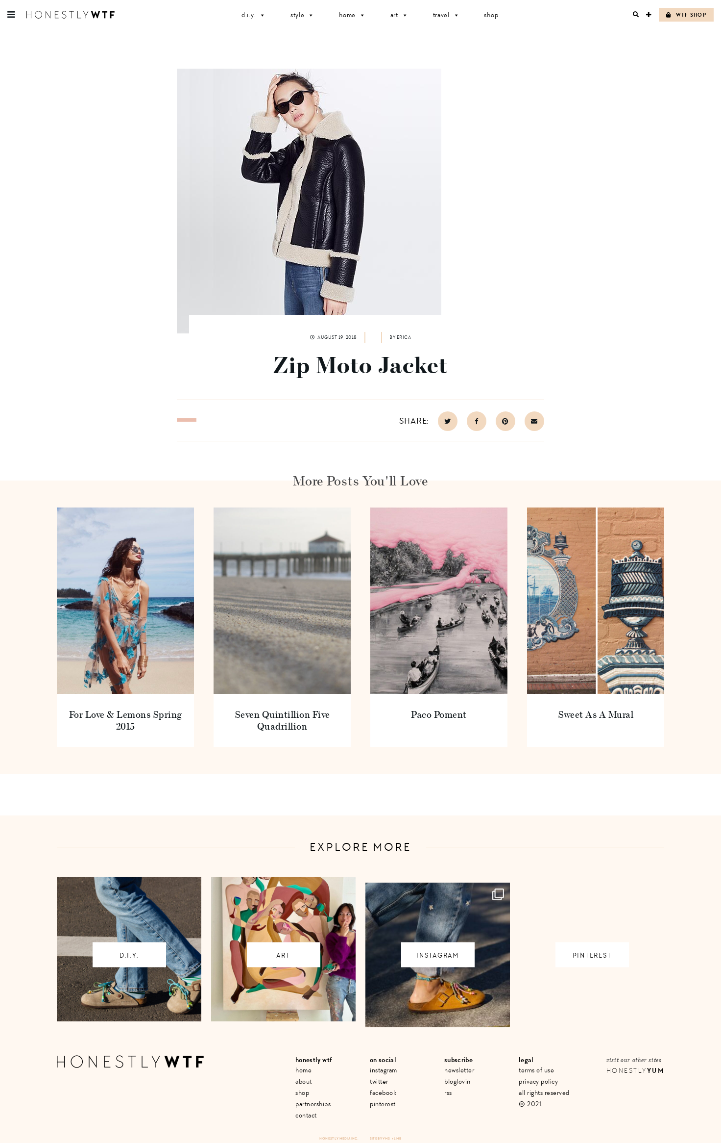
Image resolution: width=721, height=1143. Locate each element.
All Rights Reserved (544, 1093)
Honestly (635, 1071)
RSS (448, 1093)
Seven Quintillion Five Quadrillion (282, 720)
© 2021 (530, 1104)
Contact (306, 1115)
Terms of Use (536, 1070)
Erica (404, 337)
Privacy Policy (538, 1081)
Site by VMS (380, 1138)
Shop (491, 15)
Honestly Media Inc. (338, 1138)
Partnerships (313, 1104)
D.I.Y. (253, 15)
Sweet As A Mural (595, 714)
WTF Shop (686, 15)
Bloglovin (457, 1081)
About (303, 1081)
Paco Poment (439, 714)
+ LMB (397, 1138)
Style (302, 15)
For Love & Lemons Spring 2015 (125, 720)
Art (399, 15)
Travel (446, 15)
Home (352, 15)
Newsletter (459, 1070)
